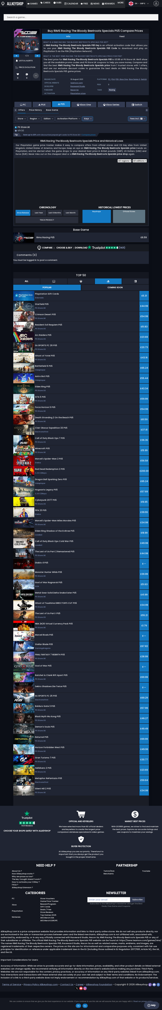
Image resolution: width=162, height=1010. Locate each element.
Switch (144, 79)
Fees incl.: (136, 134)
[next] (37, 55)
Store (20, 134)
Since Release (23, 231)
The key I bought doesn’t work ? (26, 897)
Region (33, 134)
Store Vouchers (47, 917)
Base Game (50, 125)
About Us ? (17, 889)
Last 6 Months (55, 231)
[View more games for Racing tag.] (112, 91)
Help (151, 1005)
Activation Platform (67, 134)
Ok (78, 1006)
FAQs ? (15, 903)
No (85, 1006)
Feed (121, 36)
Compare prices (89, 153)
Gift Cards (45, 925)
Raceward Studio (77, 86)
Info (68, 36)
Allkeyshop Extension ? (22, 906)
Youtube (146, 889)
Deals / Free (45, 928)
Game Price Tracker (49, 920)
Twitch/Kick (109, 889)
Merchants (109, 892)
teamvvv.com (76, 83)
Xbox (14, 923)
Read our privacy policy (142, 1001)
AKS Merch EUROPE (48, 939)
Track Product (47, 238)
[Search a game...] (81, 17)
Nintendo (16, 935)
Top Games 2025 (48, 933)
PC (109, 79)
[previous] (16, 55)
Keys (86, 134)
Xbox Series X (134, 79)
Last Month (71, 231)
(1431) (106, 266)
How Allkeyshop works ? (23, 892)
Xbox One (123, 79)
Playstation (17, 929)
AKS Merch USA (47, 936)
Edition (47, 134)
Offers (19, 125)
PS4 (113, 79)
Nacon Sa (74, 90)
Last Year (39, 231)
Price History (33, 125)
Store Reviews (46, 931)
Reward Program (48, 922)
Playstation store (78, 93)
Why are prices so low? (22, 895)
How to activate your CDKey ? (26, 900)
